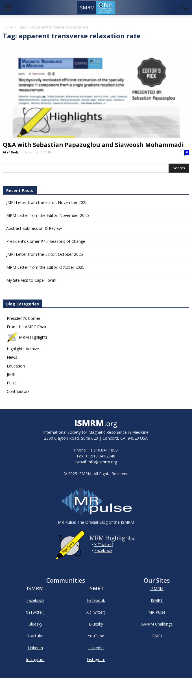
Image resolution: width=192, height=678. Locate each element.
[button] (184, 7)
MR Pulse (156, 612)
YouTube (35, 636)
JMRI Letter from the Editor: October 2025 (44, 254)
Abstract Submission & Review (34, 228)
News (12, 357)
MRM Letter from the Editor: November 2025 (47, 215)
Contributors (18, 391)
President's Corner (23, 318)
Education (16, 366)
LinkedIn (35, 647)
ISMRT (157, 600)
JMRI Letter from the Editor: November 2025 (47, 202)
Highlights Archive (23, 348)
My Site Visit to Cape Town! (31, 280)
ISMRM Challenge (157, 624)
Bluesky (35, 624)
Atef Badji (11, 152)
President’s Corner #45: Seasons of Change (45, 241)
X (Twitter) (103, 544)
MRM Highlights (27, 337)
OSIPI (157, 636)
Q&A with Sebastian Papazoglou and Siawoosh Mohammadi (93, 145)
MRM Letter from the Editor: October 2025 (45, 267)
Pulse (12, 383)
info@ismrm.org (102, 462)
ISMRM (156, 588)
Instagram (35, 659)
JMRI (11, 374)
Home (8, 27)
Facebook (103, 550)
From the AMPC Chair (27, 326)
